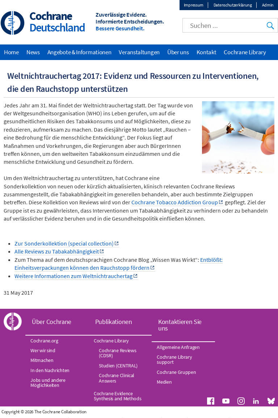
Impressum (193, 5)
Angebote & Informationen (79, 52)
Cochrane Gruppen (176, 372)
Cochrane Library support (174, 359)
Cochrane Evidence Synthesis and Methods (118, 396)
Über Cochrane (51, 321)
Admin (268, 5)
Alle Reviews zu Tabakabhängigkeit (56, 251)
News (33, 52)
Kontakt (206, 52)
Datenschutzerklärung (233, 5)
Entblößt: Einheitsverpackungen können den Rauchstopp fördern (118, 263)
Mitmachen (41, 360)
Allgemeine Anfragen (178, 347)
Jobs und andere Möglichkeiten (48, 382)
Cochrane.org (44, 340)
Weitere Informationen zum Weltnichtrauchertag (73, 276)
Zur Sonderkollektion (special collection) (64, 243)
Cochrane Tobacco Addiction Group (174, 202)
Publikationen (113, 321)
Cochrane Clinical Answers (116, 378)
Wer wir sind (42, 350)
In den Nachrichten (50, 370)
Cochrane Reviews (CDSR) (117, 353)
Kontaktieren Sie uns (180, 324)
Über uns (178, 52)
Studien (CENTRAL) (118, 365)
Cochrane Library (245, 52)
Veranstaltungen (139, 52)
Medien (164, 382)
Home (11, 52)
